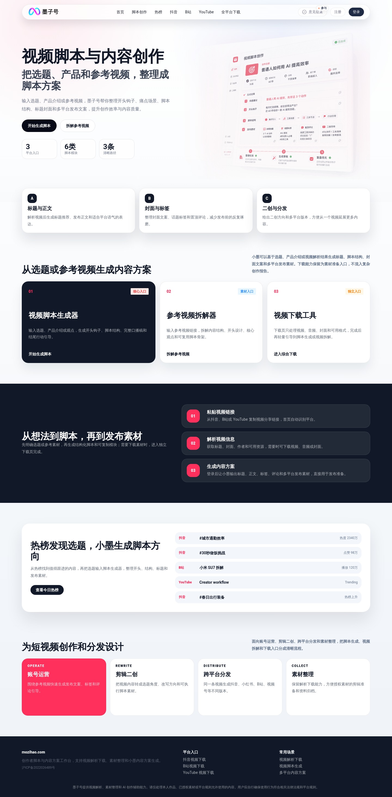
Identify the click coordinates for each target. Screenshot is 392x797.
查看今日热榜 (47, 590)
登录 (356, 12)
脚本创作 (139, 12)
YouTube (206, 12)
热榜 (158, 12)
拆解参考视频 (77, 126)
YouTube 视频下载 (198, 772)
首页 (120, 12)
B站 (188, 12)
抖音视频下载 (194, 759)
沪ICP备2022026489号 (38, 768)
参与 (322, 7)
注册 (337, 12)
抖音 (173, 12)
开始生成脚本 (39, 126)
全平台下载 (230, 12)
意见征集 (312, 12)
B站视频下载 (193, 766)
